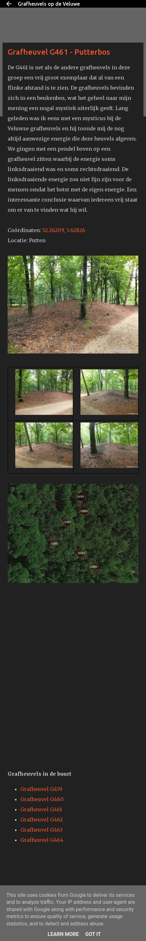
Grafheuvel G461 (41, 809)
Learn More (63, 934)
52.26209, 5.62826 (63, 230)
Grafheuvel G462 (41, 819)
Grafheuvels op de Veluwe (49, 4)
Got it (93, 934)
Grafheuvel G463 (41, 830)
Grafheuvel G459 (41, 789)
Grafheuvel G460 (42, 799)
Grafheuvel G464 (41, 840)
